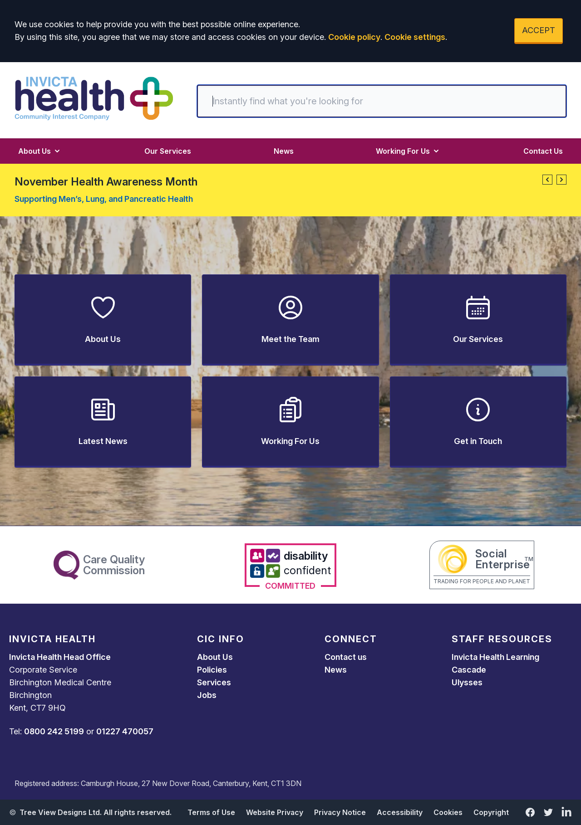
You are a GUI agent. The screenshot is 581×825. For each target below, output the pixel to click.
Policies (212, 669)
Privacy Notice (340, 812)
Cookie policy (354, 37)
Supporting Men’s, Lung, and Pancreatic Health (104, 199)
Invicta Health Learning (495, 657)
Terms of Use (211, 812)
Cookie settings (414, 37)
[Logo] (94, 98)
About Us (40, 151)
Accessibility (400, 812)
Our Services (167, 151)
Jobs (207, 695)
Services (214, 682)
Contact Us (543, 151)
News (284, 151)
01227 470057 (124, 731)
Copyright (491, 812)
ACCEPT (538, 30)
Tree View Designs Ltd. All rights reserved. (96, 812)
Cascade (469, 669)
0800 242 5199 (54, 731)
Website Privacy (274, 812)
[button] (547, 180)
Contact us (346, 657)
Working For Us (408, 151)
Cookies (448, 812)
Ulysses (467, 682)
